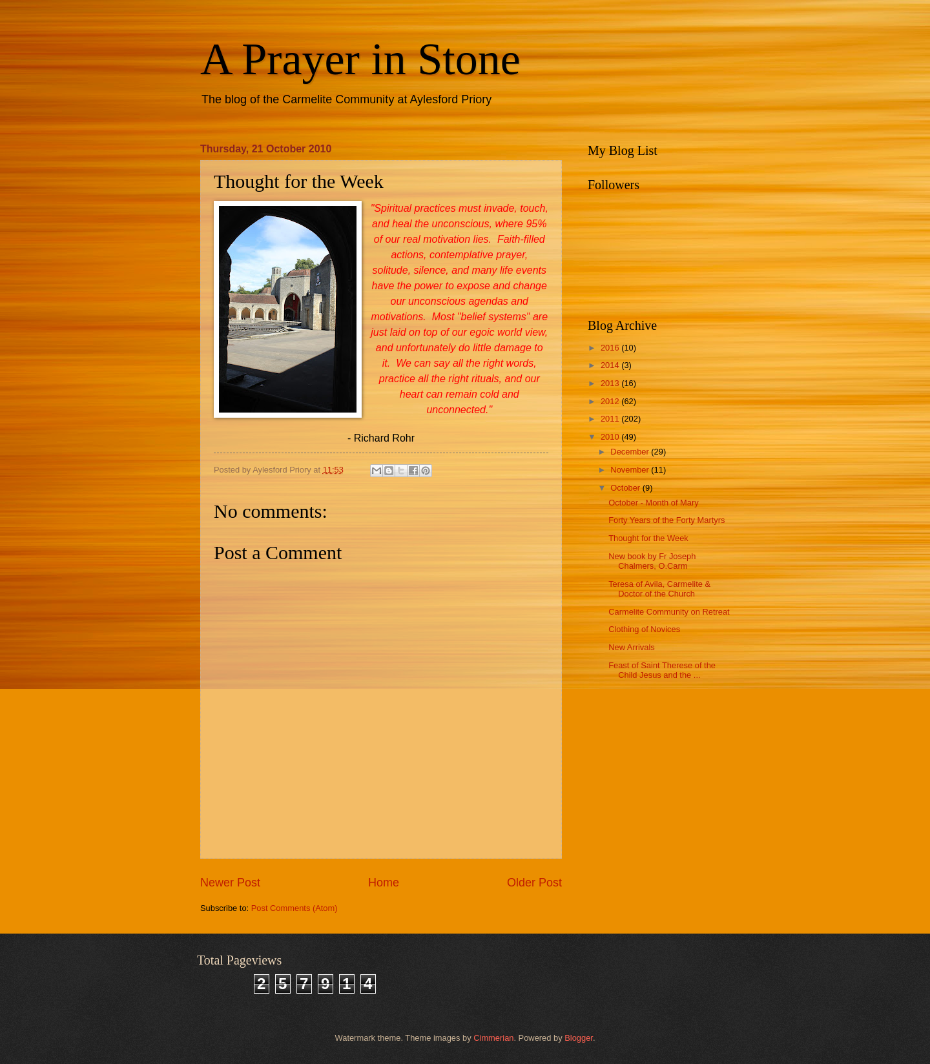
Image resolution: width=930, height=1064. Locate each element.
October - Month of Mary (653, 502)
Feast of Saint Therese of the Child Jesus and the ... (662, 670)
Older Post (534, 882)
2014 (611, 365)
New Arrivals (631, 647)
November (630, 470)
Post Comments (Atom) (294, 908)
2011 (611, 419)
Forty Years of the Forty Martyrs (666, 520)
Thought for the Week (648, 538)
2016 (611, 348)
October (626, 488)
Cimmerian (493, 1038)
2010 (611, 437)
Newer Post (230, 882)
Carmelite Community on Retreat (668, 612)
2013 (611, 383)
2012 (611, 401)
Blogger (578, 1038)
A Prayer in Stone (360, 59)
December (630, 451)
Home (383, 882)
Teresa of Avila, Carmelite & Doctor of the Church (659, 588)
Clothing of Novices (644, 629)
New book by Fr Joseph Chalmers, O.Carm (652, 561)
